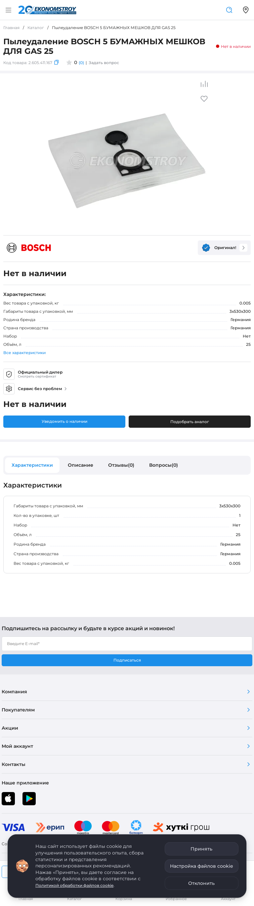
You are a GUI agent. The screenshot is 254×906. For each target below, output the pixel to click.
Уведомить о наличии (64, 421)
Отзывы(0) (121, 465)
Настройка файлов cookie (201, 866)
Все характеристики (24, 352)
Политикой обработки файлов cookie (74, 885)
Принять (201, 849)
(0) (81, 62)
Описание (80, 465)
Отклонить (201, 883)
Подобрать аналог (189, 421)
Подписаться (127, 660)
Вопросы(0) (163, 465)
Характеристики (32, 465)
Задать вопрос (104, 62)
